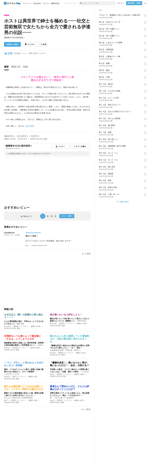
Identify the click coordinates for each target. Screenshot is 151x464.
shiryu (86, 372)
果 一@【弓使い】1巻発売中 (62, 398)
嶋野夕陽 (20, 324)
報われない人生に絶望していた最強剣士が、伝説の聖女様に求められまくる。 (69, 339)
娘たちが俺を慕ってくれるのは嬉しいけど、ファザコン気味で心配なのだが (23, 387)
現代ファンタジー (19, 377)
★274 (52, 374)
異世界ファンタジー (20, 326)
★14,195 (7, 326)
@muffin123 (9, 233)
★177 (6, 400)
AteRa (40, 345)
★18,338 (53, 323)
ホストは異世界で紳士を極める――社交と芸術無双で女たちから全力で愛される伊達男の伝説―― (47, 26)
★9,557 (7, 348)
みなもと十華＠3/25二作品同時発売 (18, 398)
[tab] (7, 67)
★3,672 (7, 377)
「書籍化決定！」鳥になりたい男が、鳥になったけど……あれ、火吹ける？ (69, 364)
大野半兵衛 (81, 321)
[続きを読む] (47, 107)
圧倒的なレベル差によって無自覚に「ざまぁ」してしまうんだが (22, 337)
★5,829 (53, 353)
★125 (52, 400)
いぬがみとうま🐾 (11, 374)
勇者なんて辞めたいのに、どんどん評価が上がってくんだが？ (69, 387)
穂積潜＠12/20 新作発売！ (14, 38)
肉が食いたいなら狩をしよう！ (66, 314)
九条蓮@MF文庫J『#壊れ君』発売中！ (65, 350)
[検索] (81, 3)
